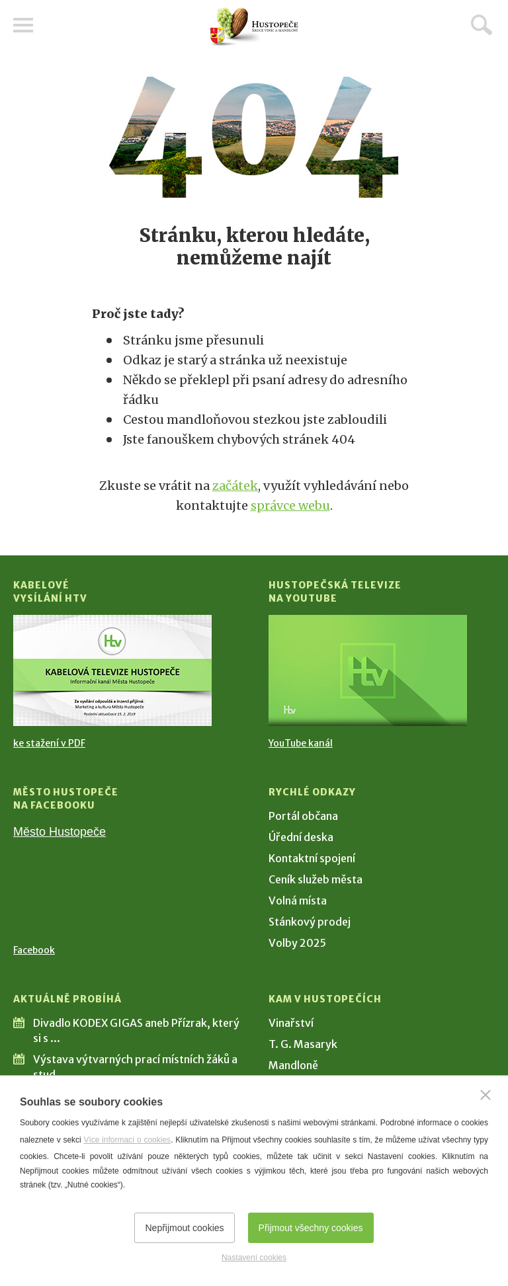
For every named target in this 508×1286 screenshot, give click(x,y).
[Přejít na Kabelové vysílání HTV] (112, 670)
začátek (235, 485)
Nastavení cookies (254, 1257)
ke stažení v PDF (49, 743)
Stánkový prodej (310, 921)
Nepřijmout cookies (184, 1228)
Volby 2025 (297, 942)
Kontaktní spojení (312, 858)
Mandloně (293, 1065)
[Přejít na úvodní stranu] (254, 26)
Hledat (481, 24)
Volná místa (298, 900)
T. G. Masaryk (303, 1044)
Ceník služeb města (315, 879)
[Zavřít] (485, 1094)
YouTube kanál (301, 743)
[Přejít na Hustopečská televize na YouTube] (368, 670)
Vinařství (291, 1022)
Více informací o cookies (127, 1140)
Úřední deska (301, 837)
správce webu (290, 505)
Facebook (34, 950)
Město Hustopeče (59, 831)
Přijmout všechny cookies (311, 1228)
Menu (23, 25)
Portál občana (303, 816)
